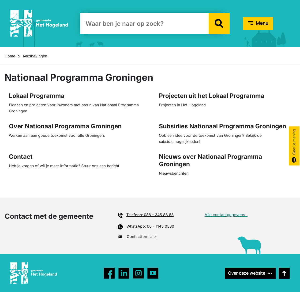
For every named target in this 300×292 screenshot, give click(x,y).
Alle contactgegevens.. (226, 214)
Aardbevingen (34, 56)
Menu (262, 23)
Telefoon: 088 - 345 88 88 (150, 214)
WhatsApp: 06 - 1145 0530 (150, 226)
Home (10, 56)
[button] (219, 23)
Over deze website (246, 273)
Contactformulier (142, 236)
